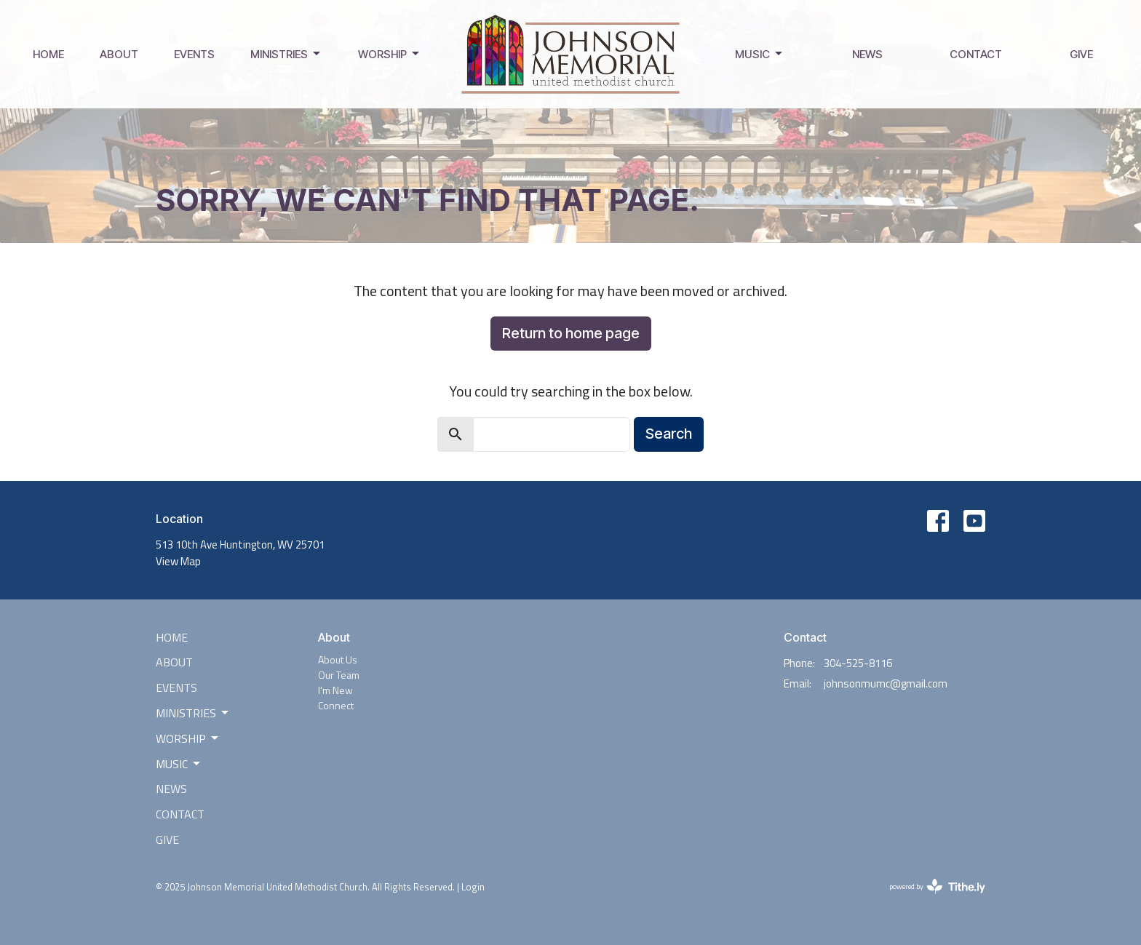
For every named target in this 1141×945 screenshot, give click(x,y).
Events (194, 54)
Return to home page (571, 333)
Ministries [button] (193, 713)
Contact (976, 54)
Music (759, 54)
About (119, 54)
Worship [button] (188, 738)
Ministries (286, 54)
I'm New (335, 690)
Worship (389, 54)
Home (48, 54)
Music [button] (179, 764)
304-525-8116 (858, 663)
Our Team (338, 674)
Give (1081, 54)
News (867, 54)
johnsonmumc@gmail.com (885, 683)
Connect (336, 705)
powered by (937, 886)
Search (668, 433)
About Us (337, 659)
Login (473, 887)
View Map (178, 561)
